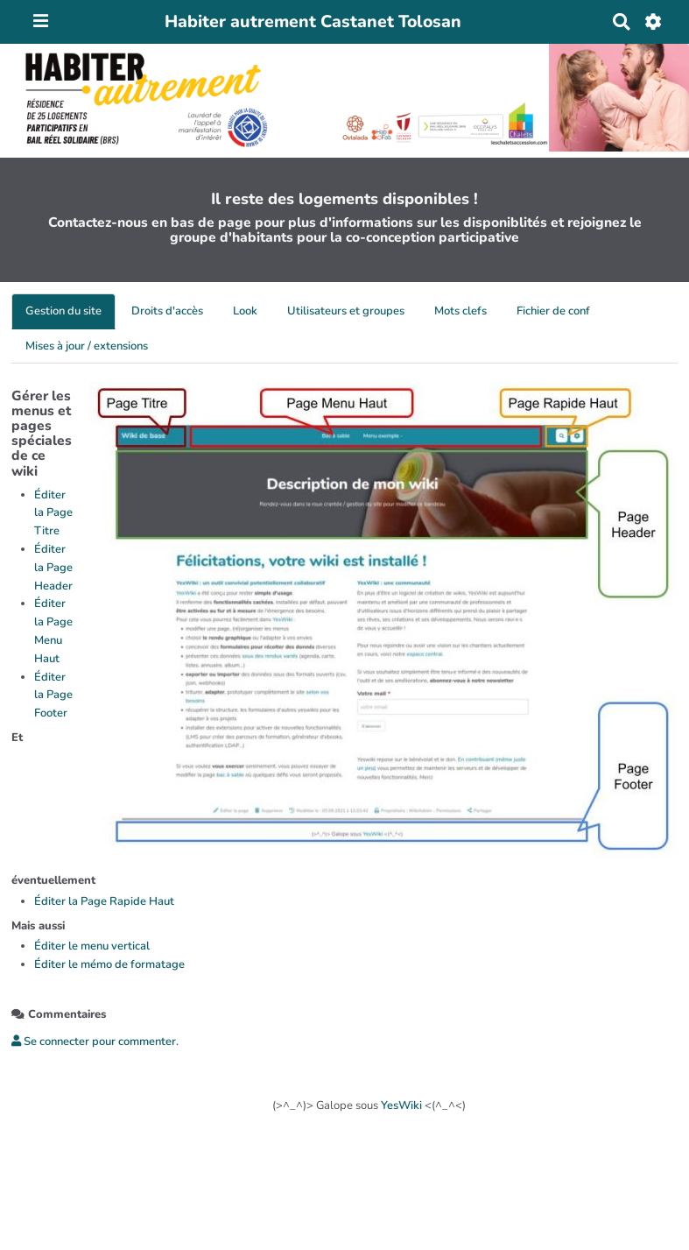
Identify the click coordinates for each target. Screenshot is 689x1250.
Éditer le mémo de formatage (109, 964)
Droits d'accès (167, 311)
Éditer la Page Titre (53, 513)
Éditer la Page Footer (53, 695)
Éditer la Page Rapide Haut (104, 901)
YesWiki (401, 1105)
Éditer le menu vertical (92, 946)
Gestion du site (63, 311)
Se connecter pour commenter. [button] (95, 1041)
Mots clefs (460, 311)
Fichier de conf (553, 311)
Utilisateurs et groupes (345, 311)
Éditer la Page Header (53, 567)
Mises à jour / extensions (86, 346)
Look (245, 311)
